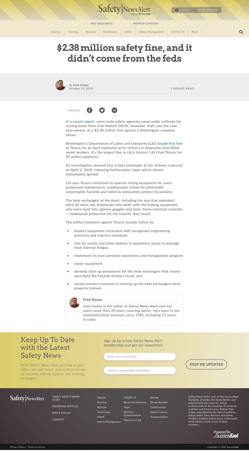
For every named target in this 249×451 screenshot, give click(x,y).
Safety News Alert (124, 9)
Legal (127, 408)
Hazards (102, 408)
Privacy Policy (17, 448)
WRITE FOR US (61, 413)
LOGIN (184, 10)
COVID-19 (130, 398)
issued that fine (170, 144)
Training (102, 403)
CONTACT (58, 420)
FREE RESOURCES (102, 23)
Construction (158, 408)
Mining (154, 398)
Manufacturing (132, 421)
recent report (84, 122)
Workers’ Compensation (132, 415)
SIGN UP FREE (208, 10)
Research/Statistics (135, 403)
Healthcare (103, 413)
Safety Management (109, 422)
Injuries (101, 398)
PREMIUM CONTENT (145, 23)
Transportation (159, 417)
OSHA (100, 417)
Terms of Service (36, 448)
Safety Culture (158, 413)
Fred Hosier (81, 85)
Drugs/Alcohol (158, 403)
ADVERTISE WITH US (65, 407)
